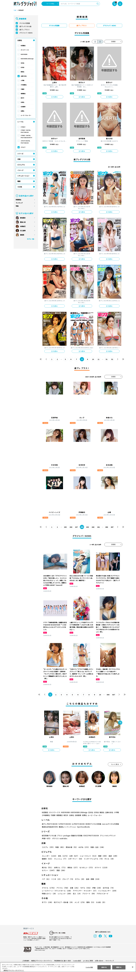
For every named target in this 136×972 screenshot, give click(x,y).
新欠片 (22, 98)
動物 (90, 902)
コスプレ (48, 847)
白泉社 (22, 102)
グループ (68, 879)
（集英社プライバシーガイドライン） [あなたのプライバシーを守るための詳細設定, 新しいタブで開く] (13, 970)
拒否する (104, 967)
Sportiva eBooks (83, 827)
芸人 (77, 893)
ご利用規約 (25, 960)
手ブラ (47, 902)
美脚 (103, 856)
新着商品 (18, 200)
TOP (15, 10)
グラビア (23, 147)
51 (106, 359)
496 (106, 527)
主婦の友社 (24, 76)
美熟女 (73, 867)
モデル (86, 888)
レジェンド (65, 893)
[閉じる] (132, 967)
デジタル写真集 (24, 23)
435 (65, 527)
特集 (17, 206)
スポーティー (75, 859)
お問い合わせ (99, 960)
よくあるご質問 (88, 960)
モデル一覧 (30, 239)
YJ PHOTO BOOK (64, 824)
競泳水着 (72, 847)
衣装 (18, 159)
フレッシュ (60, 859)
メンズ (80, 902)
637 (113, 695)
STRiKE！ (23, 127)
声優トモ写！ (46, 838)
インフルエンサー (108, 891)
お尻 (74, 856)
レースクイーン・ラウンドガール (57, 891)
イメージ (20, 170)
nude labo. (64, 838)
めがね (84, 847)
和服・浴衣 (98, 847)
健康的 (47, 859)
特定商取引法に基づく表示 (62, 960)
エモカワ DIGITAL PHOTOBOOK (25, 142)
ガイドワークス (25, 50)
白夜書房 (23, 106)
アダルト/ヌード (102, 893)
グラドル (49, 888)
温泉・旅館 (93, 879)
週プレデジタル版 (25, 26)
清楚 (61, 870)
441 (98, 527)
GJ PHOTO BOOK (78, 824)
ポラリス (55, 838)
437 (76, 527)
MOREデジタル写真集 (93, 824)
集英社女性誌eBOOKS (50, 827)
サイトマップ (110, 960)
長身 (113, 856)
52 (112, 359)
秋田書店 (23, 45)
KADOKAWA (24, 54)
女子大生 (109, 888)
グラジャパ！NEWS (26, 33)
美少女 (47, 867)
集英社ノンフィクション (67, 827)
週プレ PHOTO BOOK (50, 824)
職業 (18, 181)
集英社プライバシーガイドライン (41, 960)
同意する (118, 967)
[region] (68, 967)
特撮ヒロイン (49, 893)
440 (93, 527)
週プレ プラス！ (24, 30)
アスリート (89, 893)
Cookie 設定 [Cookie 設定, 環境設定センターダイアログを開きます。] (89, 967)
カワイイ (101, 867)
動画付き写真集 (76, 835)
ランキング (19, 203)
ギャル (110, 859)
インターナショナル (94, 859)
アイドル (62, 888)
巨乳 (63, 856)
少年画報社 (24, 85)
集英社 (22, 72)
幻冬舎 (22, 67)
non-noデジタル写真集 (110, 824)
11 (98, 359)
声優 (97, 888)
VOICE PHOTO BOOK (91, 835)
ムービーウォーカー (26, 115)
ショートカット (88, 856)
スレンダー (49, 856)
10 (93, 359)
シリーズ (20, 154)
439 (87, 527)
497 (112, 527)
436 (71, 527)
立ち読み (54, 97)
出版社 (19, 40)
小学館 (22, 80)
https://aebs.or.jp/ (40, 950)
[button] (120, 723)
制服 (60, 847)
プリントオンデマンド (108, 835)
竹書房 (22, 89)
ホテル (80, 879)
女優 (75, 888)
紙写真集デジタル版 (49, 835)
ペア (46, 879)
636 (108, 695)
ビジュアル (21, 165)
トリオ (56, 879)
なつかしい (86, 867)
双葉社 (22, 111)
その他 (19, 187)
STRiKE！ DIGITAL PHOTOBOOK (26, 131)
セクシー (49, 870)
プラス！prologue (63, 835)
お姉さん (60, 867)
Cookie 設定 (77, 960)
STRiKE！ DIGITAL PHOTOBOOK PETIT (26, 136)
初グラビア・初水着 (64, 902)
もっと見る (115, 764)
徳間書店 (23, 93)
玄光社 (22, 63)
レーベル (20, 122)
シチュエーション (23, 176)
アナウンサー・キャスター (85, 891)
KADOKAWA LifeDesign (27, 58)
